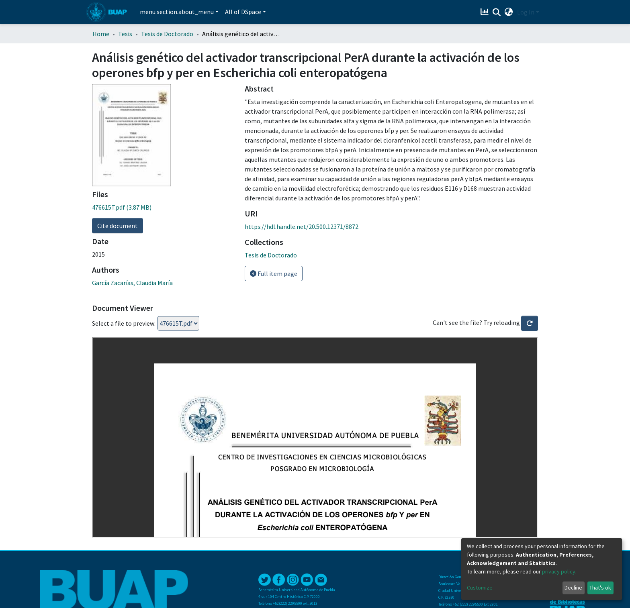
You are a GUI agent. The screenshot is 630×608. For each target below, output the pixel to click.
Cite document (117, 226)
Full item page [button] (273, 273)
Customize (480, 587)
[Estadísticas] (485, 12)
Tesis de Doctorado (167, 34)
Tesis (125, 34)
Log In (525, 12)
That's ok (600, 587)
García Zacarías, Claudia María (132, 283)
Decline (573, 587)
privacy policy (558, 571)
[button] (508, 12)
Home (100, 34)
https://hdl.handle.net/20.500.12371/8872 (301, 226)
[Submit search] (496, 12)
